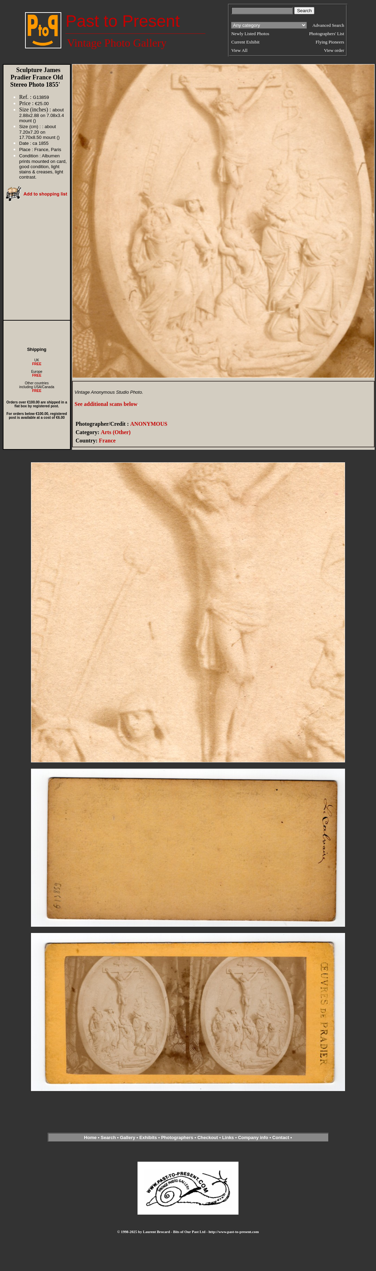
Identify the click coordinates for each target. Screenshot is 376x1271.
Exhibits (148, 1137)
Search (108, 1137)
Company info (253, 1137)
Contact (280, 1137)
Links (228, 1137)
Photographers (177, 1137)
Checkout (207, 1137)
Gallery (127, 1137)
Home (90, 1137)
